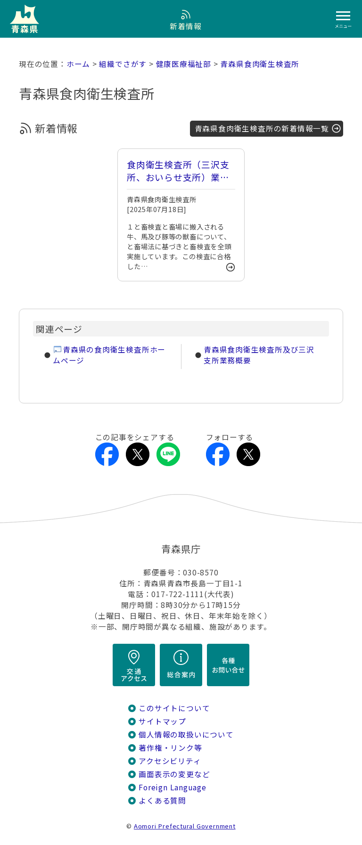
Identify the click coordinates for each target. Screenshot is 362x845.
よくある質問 (162, 800)
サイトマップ (162, 721)
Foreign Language (172, 787)
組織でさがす (123, 63)
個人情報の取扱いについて (186, 734)
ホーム (78, 63)
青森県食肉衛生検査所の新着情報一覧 (262, 128)
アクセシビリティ (170, 760)
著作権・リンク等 (170, 747)
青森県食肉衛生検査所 (259, 63)
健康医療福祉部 (184, 63)
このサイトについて (174, 708)
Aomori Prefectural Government (185, 825)
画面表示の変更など (174, 774)
